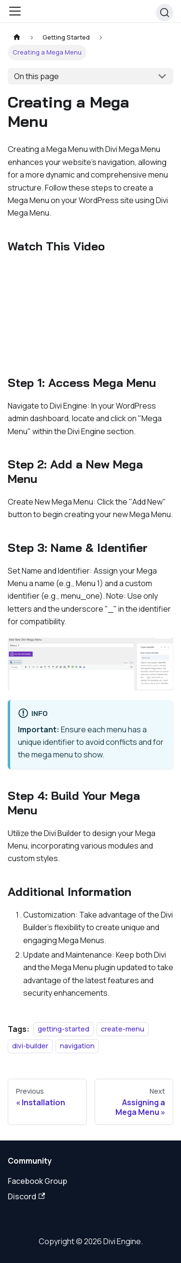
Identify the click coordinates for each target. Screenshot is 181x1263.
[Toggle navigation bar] (15, 11)
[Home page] (17, 37)
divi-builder (30, 1045)
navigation (77, 1045)
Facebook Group (37, 1181)
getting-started (63, 1029)
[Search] (164, 12)
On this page (36, 76)
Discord (26, 1196)
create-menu (122, 1029)
